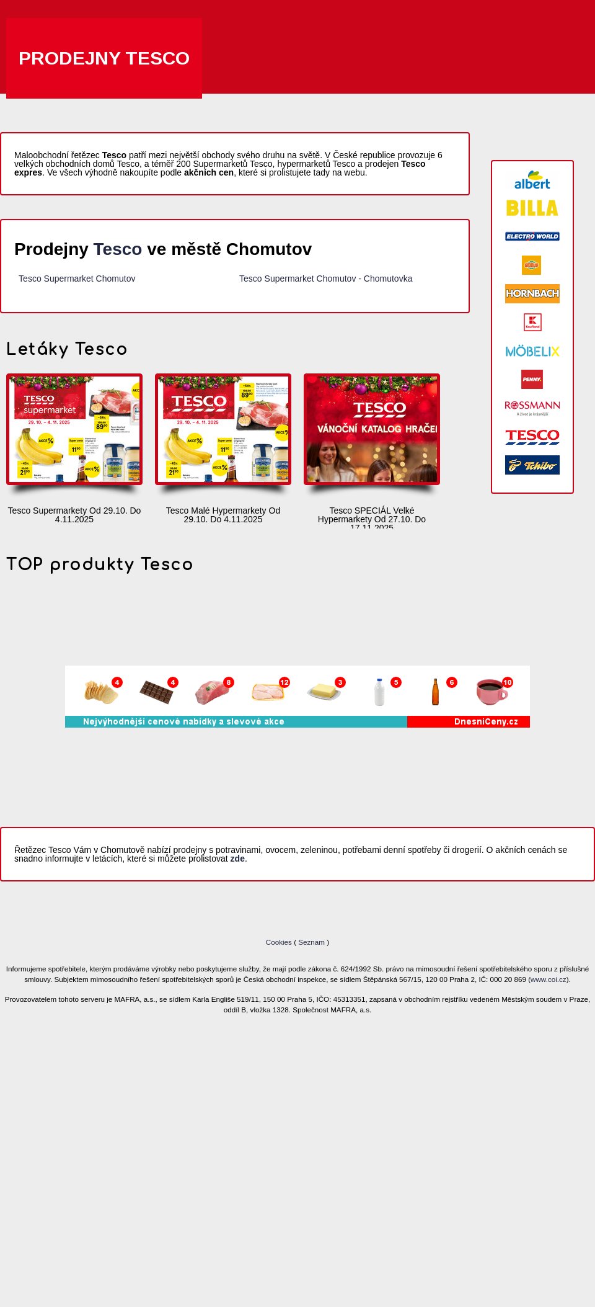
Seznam (311, 942)
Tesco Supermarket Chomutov (77, 278)
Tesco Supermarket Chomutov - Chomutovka (325, 278)
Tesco (118, 249)
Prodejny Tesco (104, 58)
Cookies (280, 942)
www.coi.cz (548, 979)
